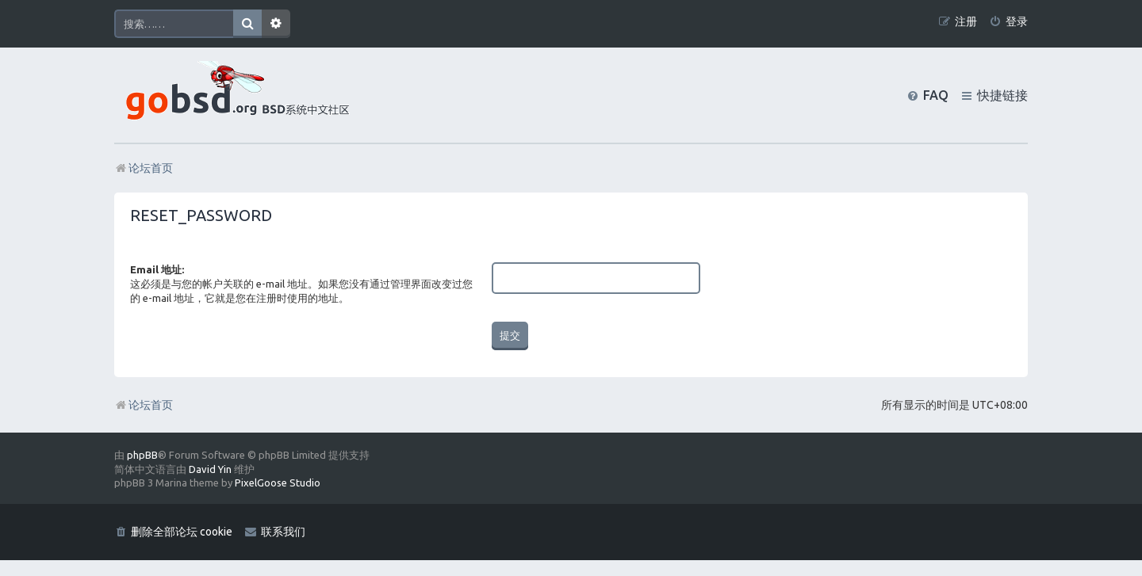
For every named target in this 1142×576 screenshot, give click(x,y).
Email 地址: (157, 269)
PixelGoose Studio (277, 482)
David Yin (210, 469)
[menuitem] (1008, 22)
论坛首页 (143, 405)
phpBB (142, 454)
